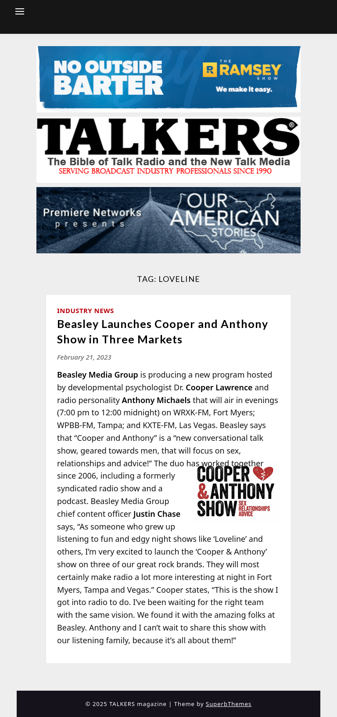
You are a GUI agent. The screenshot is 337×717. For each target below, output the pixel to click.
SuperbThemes (228, 704)
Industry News (85, 310)
